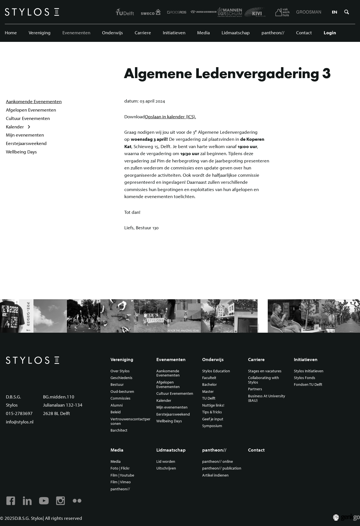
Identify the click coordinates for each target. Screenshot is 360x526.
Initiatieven (174, 32)
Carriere (143, 32)
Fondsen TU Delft (308, 384)
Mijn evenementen (25, 135)
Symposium (212, 426)
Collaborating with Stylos (263, 380)
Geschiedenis (121, 378)
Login (330, 32)
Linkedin (27, 500)
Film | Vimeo (121, 482)
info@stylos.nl (19, 422)
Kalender (15, 127)
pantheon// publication (221, 468)
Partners (255, 389)
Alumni (117, 405)
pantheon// (273, 32)
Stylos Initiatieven (308, 371)
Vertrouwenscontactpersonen (130, 421)
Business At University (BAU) (266, 398)
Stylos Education (216, 371)
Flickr (77, 500)
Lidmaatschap (236, 32)
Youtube (44, 500)
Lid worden (165, 461)
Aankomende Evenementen (34, 101)
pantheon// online (217, 461)
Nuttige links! (213, 405)
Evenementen (76, 32)
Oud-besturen (122, 391)
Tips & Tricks (212, 412)
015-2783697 (19, 413)
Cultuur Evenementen (28, 118)
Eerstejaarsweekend (26, 143)
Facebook (10, 500)
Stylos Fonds (304, 378)
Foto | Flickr (120, 468)
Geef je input (212, 419)
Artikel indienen (215, 475)
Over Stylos (120, 371)
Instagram (60, 500)
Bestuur (117, 384)
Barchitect (119, 430)
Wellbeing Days (21, 152)
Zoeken (346, 12)
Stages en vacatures (265, 371)
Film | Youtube (122, 475)
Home (11, 32)
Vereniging (40, 32)
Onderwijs (112, 32)
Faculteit (209, 378)
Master (208, 391)
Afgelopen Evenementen (31, 110)
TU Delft (208, 398)
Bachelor (209, 384)
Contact (304, 32)
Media (203, 32)
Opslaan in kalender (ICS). (170, 116)
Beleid (116, 412)
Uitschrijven (166, 468)
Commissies (120, 398)
